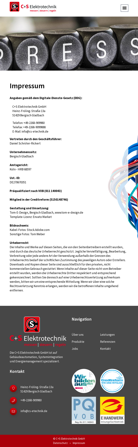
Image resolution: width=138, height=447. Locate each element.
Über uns (78, 335)
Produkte (78, 342)
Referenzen (107, 342)
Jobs (75, 349)
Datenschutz (60, 443)
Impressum (79, 443)
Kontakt (105, 349)
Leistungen (107, 335)
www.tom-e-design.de (69, 212)
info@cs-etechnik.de (35, 131)
